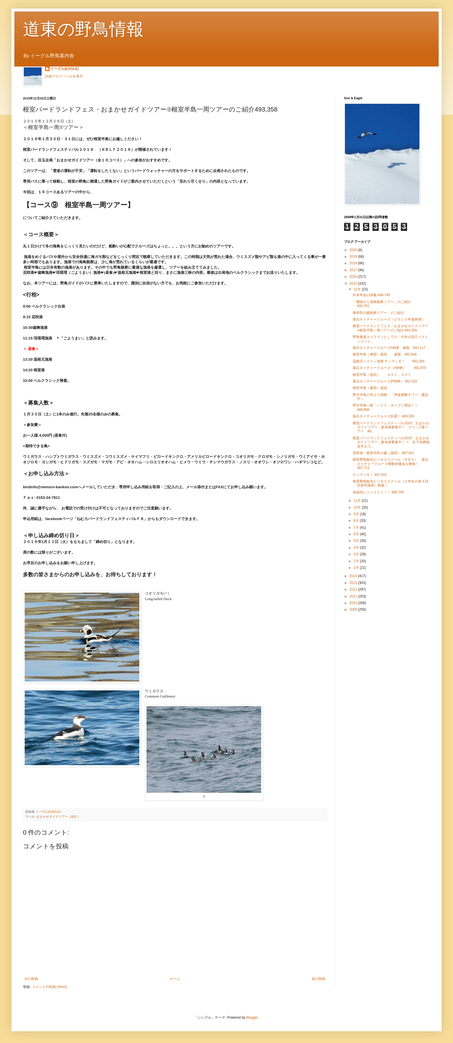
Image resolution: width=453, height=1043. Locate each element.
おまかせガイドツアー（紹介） (58, 816)
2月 (357, 561)
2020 (353, 250)
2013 (353, 583)
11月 (358, 501)
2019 (353, 257)
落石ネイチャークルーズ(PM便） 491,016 (385, 381)
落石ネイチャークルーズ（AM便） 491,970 (389, 368)
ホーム (175, 979)
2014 (353, 576)
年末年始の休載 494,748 (371, 295)
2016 (353, 277)
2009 (353, 610)
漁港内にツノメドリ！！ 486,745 (378, 492)
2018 (353, 263)
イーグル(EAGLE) (65, 69)
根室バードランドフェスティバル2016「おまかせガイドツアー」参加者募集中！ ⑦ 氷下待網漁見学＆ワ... (391, 442)
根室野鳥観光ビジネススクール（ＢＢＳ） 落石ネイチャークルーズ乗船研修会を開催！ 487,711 (390, 464)
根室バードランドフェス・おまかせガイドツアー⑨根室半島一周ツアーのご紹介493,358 (390, 328)
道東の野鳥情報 (83, 29)
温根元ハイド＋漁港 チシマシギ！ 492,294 (389, 361)
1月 (357, 568)
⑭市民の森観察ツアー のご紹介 (378, 313)
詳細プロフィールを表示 (64, 76)
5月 (357, 541)
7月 (357, 528)
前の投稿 (318, 979)
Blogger (252, 1017)
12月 (358, 289)
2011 (353, 596)
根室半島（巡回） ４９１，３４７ (382, 375)
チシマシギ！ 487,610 (370, 475)
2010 (353, 603)
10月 (358, 507)
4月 (357, 548)
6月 (357, 534)
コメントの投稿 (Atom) (49, 987)
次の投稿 (31, 979)
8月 (357, 521)
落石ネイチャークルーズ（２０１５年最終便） (389, 319)
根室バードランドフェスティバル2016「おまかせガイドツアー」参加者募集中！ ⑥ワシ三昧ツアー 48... (391, 427)
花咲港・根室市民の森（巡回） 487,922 (383, 453)
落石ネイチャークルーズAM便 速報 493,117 (389, 348)
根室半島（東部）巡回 (370, 388)
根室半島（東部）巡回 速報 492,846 (385, 354)
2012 (353, 589)
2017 (353, 270)
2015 (353, 284)
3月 (357, 554)
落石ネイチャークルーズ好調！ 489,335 (383, 416)
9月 (357, 514)
